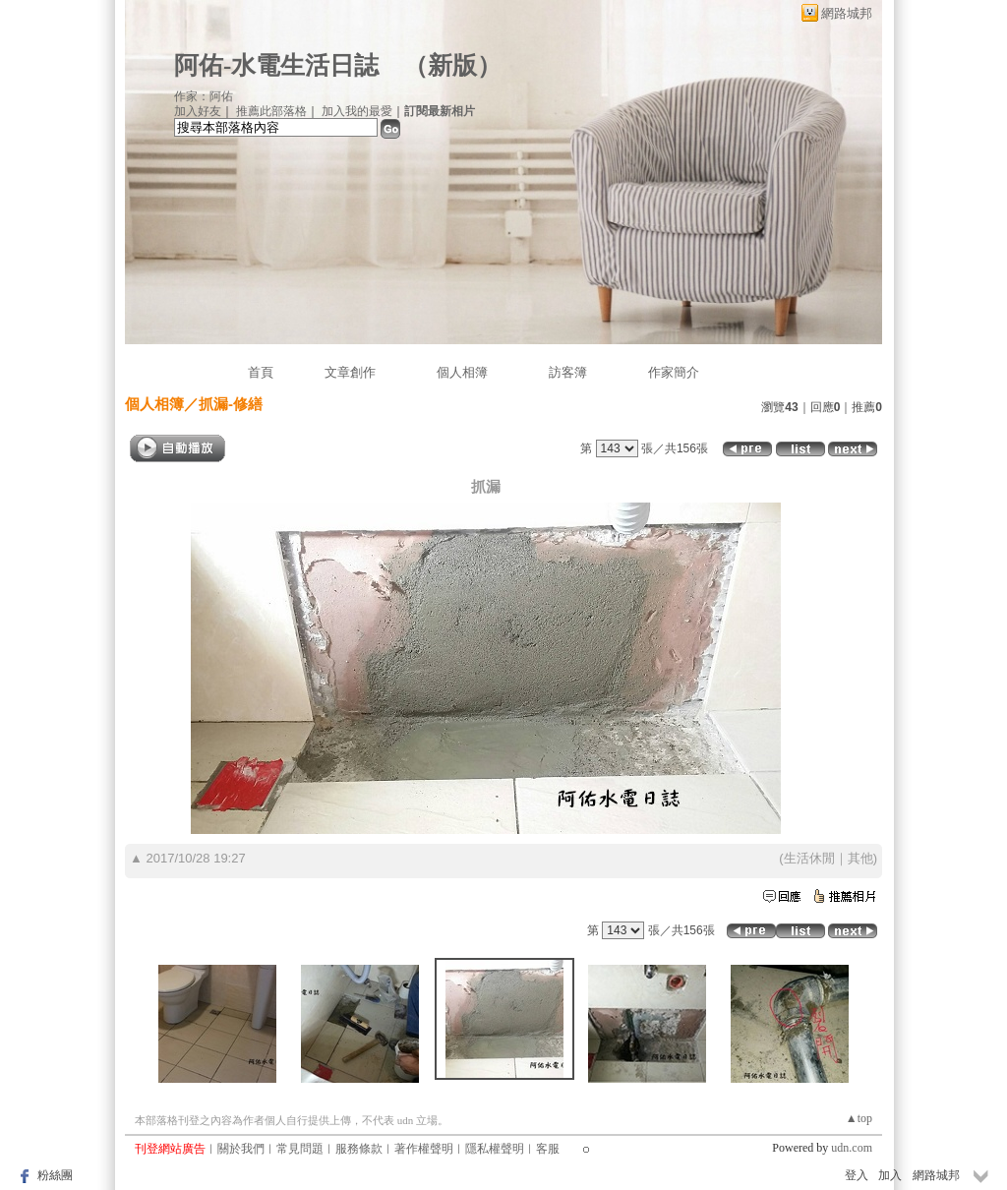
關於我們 (241, 1149)
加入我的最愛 (357, 111)
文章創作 (350, 372)
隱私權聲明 (494, 1149)
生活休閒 (809, 858)
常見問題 (300, 1149)
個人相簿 (462, 372)
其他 (860, 858)
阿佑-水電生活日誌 (276, 65)
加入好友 (197, 111)
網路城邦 (846, 13)
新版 (452, 65)
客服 (548, 1149)
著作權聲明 (423, 1149)
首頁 (260, 372)
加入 (890, 1175)
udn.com (851, 1148)
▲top (859, 1118)
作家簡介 (673, 372)
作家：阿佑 (203, 96)
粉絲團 (55, 1175)
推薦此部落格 (271, 111)
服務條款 (359, 1149)
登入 (856, 1175)
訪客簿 (568, 372)
